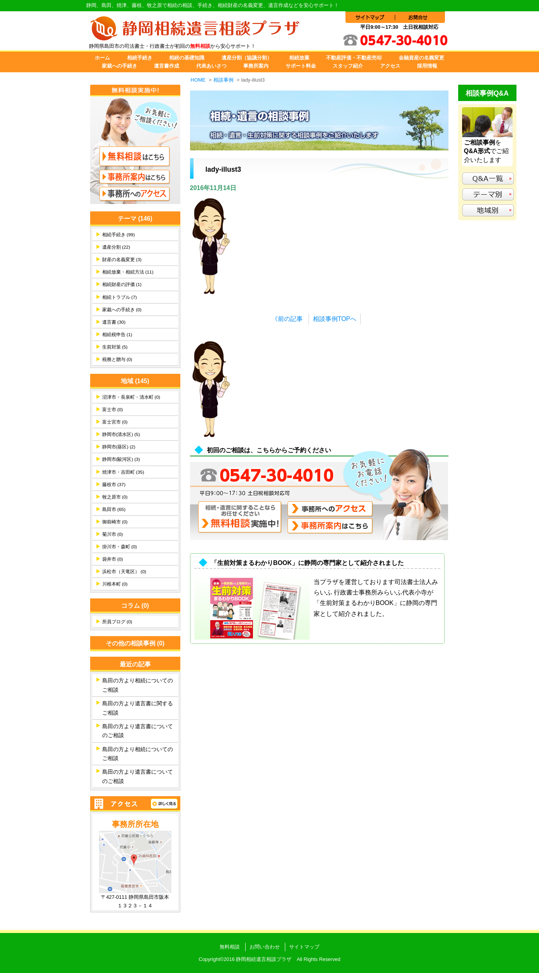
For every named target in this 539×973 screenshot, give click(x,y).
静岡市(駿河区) (121, 459)
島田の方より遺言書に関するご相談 (137, 708)
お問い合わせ (264, 947)
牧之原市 (115, 497)
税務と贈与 (117, 359)
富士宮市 (115, 422)
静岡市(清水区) (121, 434)
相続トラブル (119, 297)
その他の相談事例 (135, 643)
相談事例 (223, 80)
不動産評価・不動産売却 (354, 58)
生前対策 (115, 347)
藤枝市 (114, 484)
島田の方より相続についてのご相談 (137, 685)
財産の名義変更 (122, 259)
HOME (198, 80)
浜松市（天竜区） (124, 571)
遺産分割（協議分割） (247, 58)
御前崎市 (115, 522)
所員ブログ (117, 621)
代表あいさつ (211, 66)
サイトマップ (304, 947)
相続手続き (139, 58)
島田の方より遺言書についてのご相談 (137, 731)
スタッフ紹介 (348, 66)
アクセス (390, 66)
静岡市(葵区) (119, 447)
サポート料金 (301, 66)
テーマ (135, 218)
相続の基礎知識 (186, 58)
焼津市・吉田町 (123, 472)
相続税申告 (117, 334)
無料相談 (230, 947)
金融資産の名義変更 (421, 58)
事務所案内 (256, 66)
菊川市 (112, 534)
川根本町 (115, 584)
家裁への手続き (119, 66)
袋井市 (112, 559)
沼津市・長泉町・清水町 (131, 397)
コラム (135, 605)
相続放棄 (299, 58)
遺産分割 (116, 247)
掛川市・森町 (119, 546)
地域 (135, 381)
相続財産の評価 (122, 284)
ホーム (102, 58)
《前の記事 (287, 319)
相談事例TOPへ (335, 319)
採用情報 (427, 66)
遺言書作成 (166, 66)
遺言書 (114, 322)
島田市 (114, 509)
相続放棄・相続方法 (128, 272)
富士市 (112, 409)
